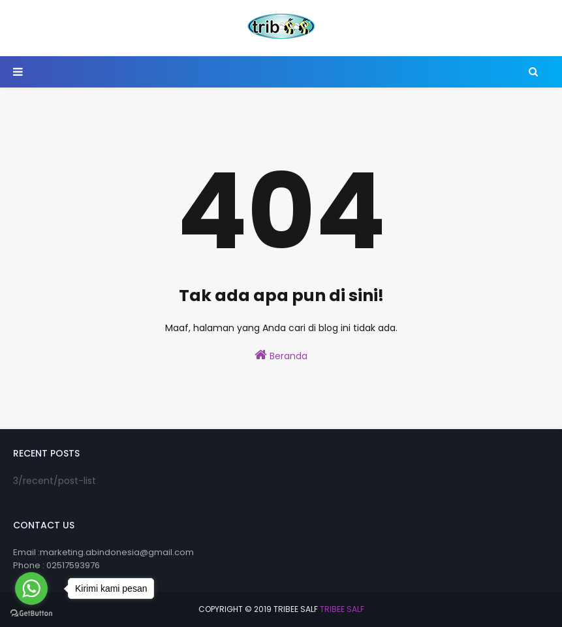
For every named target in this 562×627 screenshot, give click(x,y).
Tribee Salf (342, 609)
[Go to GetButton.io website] (31, 613)
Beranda (281, 355)
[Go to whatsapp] (31, 588)
